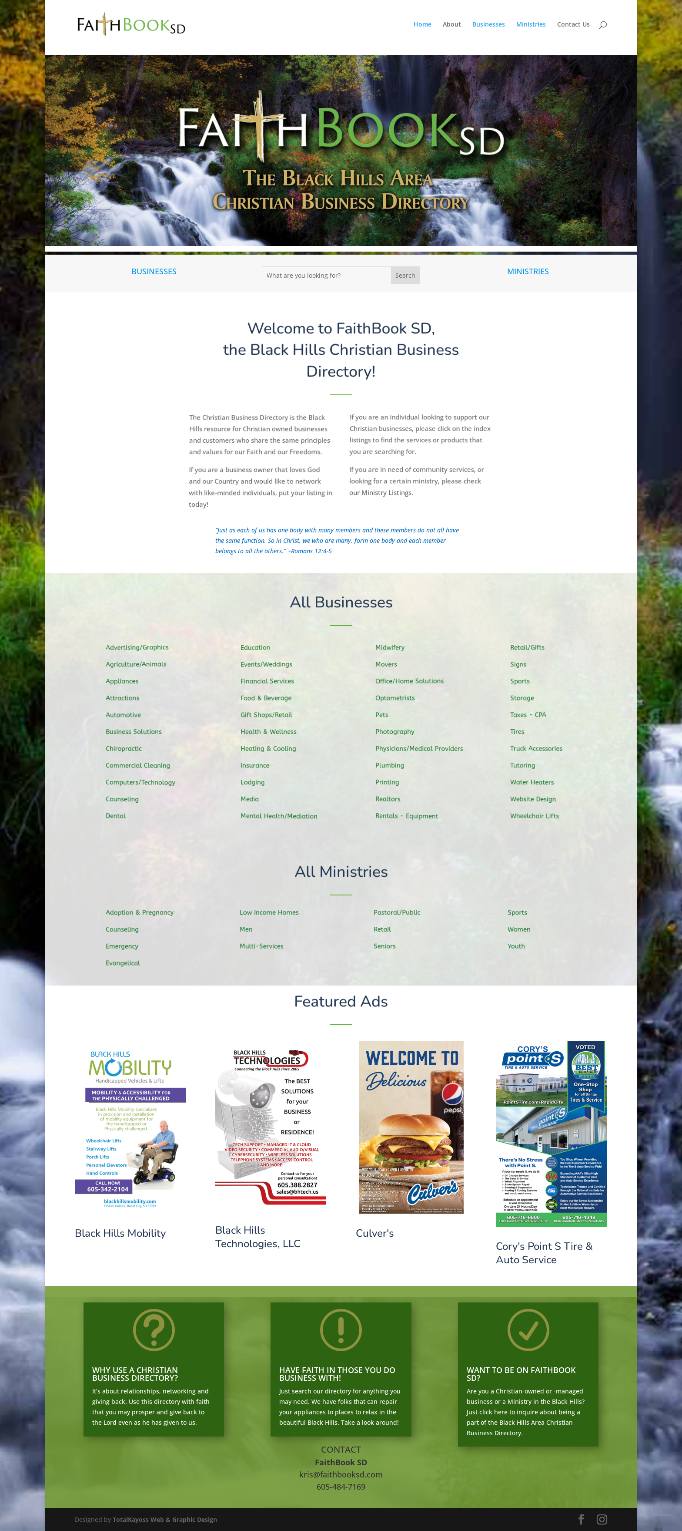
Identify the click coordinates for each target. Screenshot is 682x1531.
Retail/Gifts (532, 649)
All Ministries (341, 872)
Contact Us (573, 24)
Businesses (488, 24)
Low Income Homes (273, 912)
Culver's (375, 1233)
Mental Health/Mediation (283, 815)
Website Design (537, 798)
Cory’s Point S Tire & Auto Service (544, 1253)
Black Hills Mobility (120, 1233)
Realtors (393, 798)
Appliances (127, 683)
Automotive (128, 716)
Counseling (127, 798)
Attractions (127, 699)
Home (422, 24)
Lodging (258, 781)
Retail (388, 929)
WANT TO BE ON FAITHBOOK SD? (521, 1374)
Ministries (531, 24)
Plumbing (394, 765)
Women (524, 929)
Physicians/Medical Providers (422, 748)
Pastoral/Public (401, 912)
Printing (392, 781)
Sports (525, 682)
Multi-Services (266, 946)
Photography (399, 732)
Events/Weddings (271, 665)
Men (251, 929)
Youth (522, 946)
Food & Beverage (270, 699)
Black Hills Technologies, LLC (258, 1237)
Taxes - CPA (533, 715)
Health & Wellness (273, 732)
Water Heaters (536, 781)
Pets (387, 716)
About (452, 24)
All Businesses (341, 603)
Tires (522, 731)
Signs (523, 666)
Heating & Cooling (272, 749)
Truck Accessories (540, 748)
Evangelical (128, 962)
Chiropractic (128, 749)
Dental (121, 815)
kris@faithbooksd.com (341, 1474)
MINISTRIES (528, 271)
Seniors (390, 946)
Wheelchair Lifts (539, 814)
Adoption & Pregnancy (143, 913)
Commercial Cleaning (142, 765)
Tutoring (527, 765)
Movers (391, 666)
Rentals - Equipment (410, 814)
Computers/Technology (144, 781)
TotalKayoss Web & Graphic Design (165, 1519)
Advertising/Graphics (141, 649)
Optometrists (399, 699)
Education (260, 650)
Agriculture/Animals (140, 665)
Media (255, 798)
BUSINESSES (154, 271)
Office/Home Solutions (413, 682)
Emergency (127, 946)
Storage (527, 699)
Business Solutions (138, 732)
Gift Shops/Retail (271, 715)
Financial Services (271, 682)
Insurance (260, 765)
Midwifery (394, 649)
